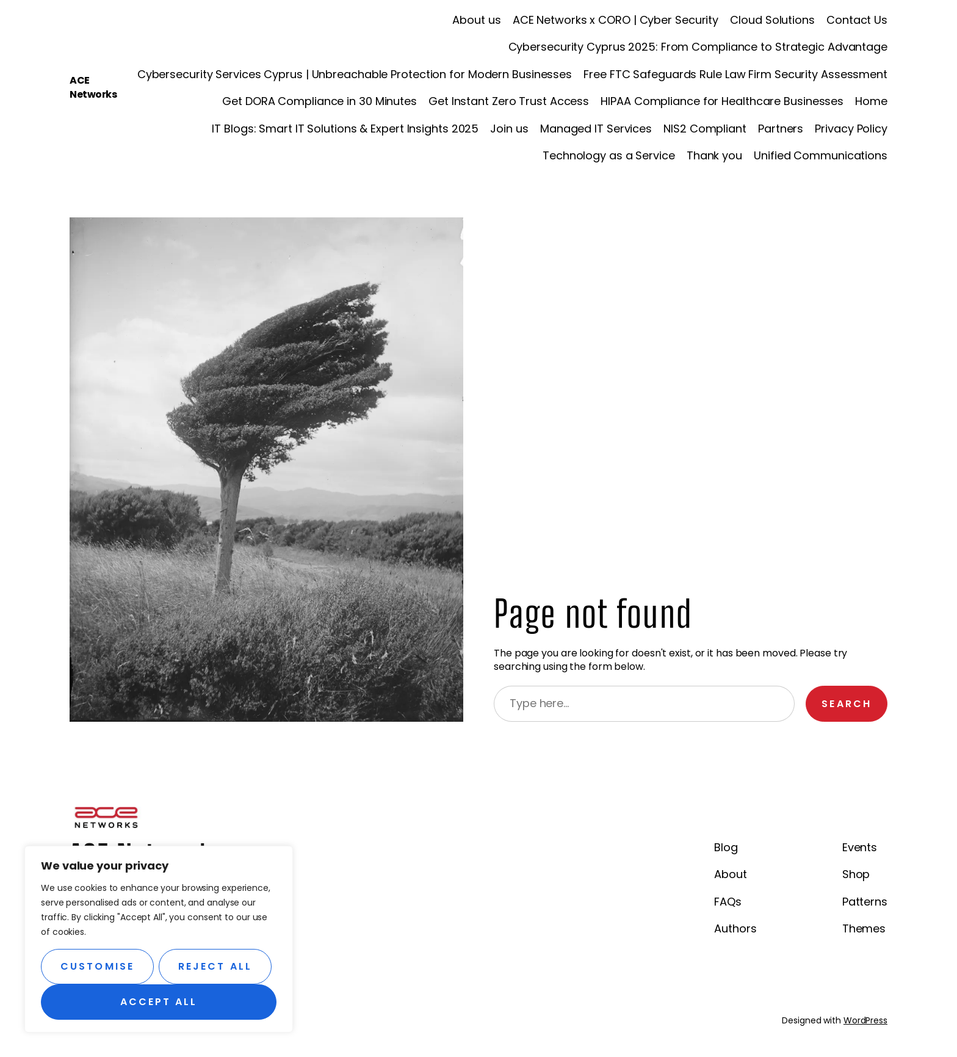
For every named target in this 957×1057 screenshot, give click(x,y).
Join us (509, 128)
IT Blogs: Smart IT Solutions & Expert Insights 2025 (345, 128)
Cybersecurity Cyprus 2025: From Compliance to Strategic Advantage (698, 46)
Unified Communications (820, 155)
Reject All (215, 966)
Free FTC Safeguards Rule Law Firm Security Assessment (735, 74)
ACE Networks (93, 87)
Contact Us (856, 19)
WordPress (865, 1020)
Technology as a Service (609, 155)
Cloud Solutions (772, 19)
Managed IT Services (596, 128)
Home (871, 101)
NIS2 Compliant (704, 128)
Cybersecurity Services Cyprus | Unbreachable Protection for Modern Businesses (354, 74)
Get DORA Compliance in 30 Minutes (319, 101)
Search (847, 704)
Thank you (714, 155)
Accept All (159, 1002)
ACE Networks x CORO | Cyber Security (615, 19)
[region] (158, 939)
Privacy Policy (851, 128)
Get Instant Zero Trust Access (508, 101)
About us (476, 19)
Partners (780, 128)
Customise (97, 966)
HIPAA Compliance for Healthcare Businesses (722, 101)
